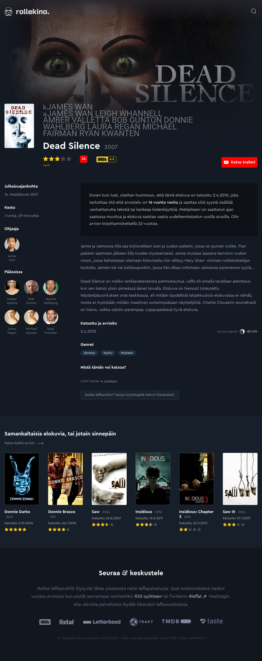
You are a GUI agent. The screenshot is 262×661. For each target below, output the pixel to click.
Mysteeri (127, 353)
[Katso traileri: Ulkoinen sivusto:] (240, 159)
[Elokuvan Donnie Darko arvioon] (21, 493)
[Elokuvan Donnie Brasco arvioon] (65, 493)
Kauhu (108, 353)
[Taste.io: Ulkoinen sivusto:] (211, 621)
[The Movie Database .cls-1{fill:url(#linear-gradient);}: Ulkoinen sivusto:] (176, 621)
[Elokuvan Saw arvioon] (109, 490)
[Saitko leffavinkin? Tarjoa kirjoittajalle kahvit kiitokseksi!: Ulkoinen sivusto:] (130, 394)
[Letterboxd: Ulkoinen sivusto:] (102, 621)
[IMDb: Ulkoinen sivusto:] (45, 621)
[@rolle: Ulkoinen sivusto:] (249, 331)
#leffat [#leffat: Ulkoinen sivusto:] (195, 596)
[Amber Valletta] (11, 292)
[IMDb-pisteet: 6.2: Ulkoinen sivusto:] (144, 159)
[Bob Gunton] (31, 292)
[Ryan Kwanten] (50, 322)
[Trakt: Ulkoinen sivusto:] (142, 621)
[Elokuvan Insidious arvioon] (153, 490)
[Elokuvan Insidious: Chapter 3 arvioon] (196, 493)
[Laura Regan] (11, 322)
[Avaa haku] (254, 9)
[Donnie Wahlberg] (50, 292)
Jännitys (89, 353)
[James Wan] (11, 249)
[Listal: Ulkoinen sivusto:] (65, 621)
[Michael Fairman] (31, 322)
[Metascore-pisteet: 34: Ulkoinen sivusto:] (121, 159)
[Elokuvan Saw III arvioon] (240, 490)
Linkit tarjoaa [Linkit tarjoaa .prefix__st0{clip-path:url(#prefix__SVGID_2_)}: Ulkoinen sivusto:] (99, 381)
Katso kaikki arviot (24, 443)
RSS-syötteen (148, 596)
